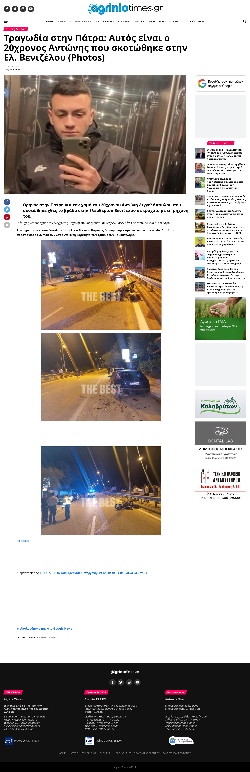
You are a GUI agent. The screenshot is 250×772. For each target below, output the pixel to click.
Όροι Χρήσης (123, 753)
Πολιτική (138, 21)
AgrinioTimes (14, 69)
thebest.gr (23, 541)
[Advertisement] (101, 433)
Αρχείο (74, 753)
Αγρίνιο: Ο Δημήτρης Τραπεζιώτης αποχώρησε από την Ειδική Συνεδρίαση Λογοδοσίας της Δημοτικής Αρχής (225, 184)
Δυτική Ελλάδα (105, 21)
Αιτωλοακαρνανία (81, 21)
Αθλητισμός (156, 21)
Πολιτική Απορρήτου (146, 753)
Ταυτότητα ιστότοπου (177, 753)
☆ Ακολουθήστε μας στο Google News (44, 628)
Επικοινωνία (88, 753)
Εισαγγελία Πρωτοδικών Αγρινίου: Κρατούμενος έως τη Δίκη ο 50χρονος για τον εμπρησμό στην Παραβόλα (225, 288)
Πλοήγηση (105, 753)
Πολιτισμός (176, 21)
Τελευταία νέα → (221, 143)
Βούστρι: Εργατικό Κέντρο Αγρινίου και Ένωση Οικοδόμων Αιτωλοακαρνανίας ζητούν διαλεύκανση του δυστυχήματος (226, 273)
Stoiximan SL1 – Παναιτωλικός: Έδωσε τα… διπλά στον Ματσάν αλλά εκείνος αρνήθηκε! (226, 241)
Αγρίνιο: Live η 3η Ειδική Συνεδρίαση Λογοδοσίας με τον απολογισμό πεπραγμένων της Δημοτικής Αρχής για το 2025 (225, 228)
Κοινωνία (124, 21)
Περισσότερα (197, 21)
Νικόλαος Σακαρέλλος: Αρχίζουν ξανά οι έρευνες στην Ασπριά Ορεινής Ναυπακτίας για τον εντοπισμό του (226, 169)
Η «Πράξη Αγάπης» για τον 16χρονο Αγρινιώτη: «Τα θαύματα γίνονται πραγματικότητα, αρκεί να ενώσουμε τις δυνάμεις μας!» (224, 257)
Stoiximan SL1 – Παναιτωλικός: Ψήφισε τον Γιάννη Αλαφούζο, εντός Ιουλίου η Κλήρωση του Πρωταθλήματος (225, 154)
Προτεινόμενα (46, 637)
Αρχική (49, 21)
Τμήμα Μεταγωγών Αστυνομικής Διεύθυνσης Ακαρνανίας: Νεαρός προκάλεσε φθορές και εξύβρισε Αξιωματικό (226, 201)
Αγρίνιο (61, 21)
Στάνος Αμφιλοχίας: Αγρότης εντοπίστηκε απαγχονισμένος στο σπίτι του (225, 213)
